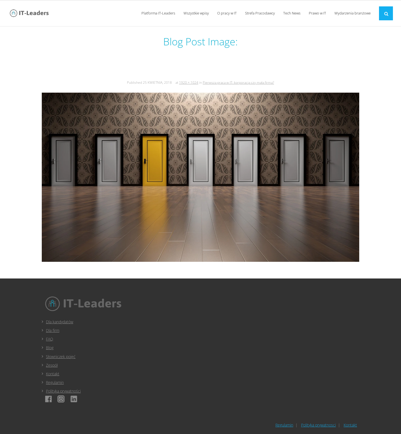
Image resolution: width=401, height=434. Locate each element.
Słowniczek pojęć (60, 356)
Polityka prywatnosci (318, 425)
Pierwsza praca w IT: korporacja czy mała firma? (238, 82)
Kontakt (52, 373)
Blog (49, 347)
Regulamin (55, 382)
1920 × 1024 (188, 82)
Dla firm (52, 330)
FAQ (49, 339)
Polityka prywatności (63, 391)
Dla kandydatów (59, 321)
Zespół (52, 365)
